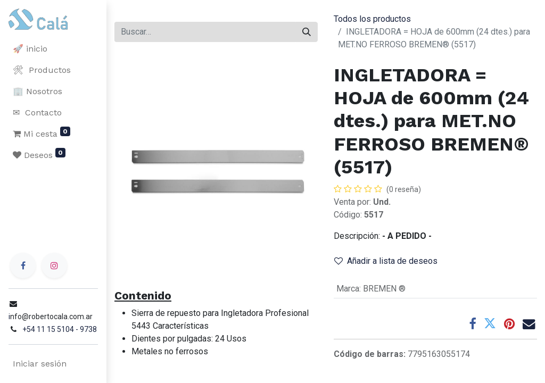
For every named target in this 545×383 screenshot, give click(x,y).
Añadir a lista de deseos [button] (385, 261)
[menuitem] (53, 49)
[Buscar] (306, 32)
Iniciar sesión (40, 364)
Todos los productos (372, 19)
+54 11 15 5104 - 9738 (59, 329)
